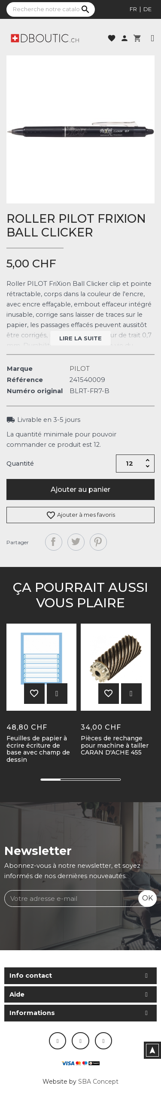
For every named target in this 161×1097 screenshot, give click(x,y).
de (147, 9)
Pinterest (98, 542)
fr (133, 9)
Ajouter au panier (80, 489)
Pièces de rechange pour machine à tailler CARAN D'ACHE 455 (115, 745)
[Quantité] (129, 463)
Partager (54, 542)
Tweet (76, 542)
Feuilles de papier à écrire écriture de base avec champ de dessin (38, 749)
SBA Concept (98, 1081)
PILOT (80, 369)
